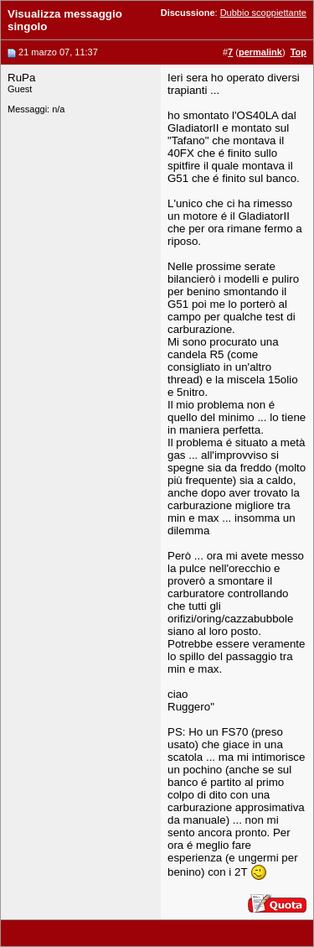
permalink (260, 52)
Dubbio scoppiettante (263, 13)
